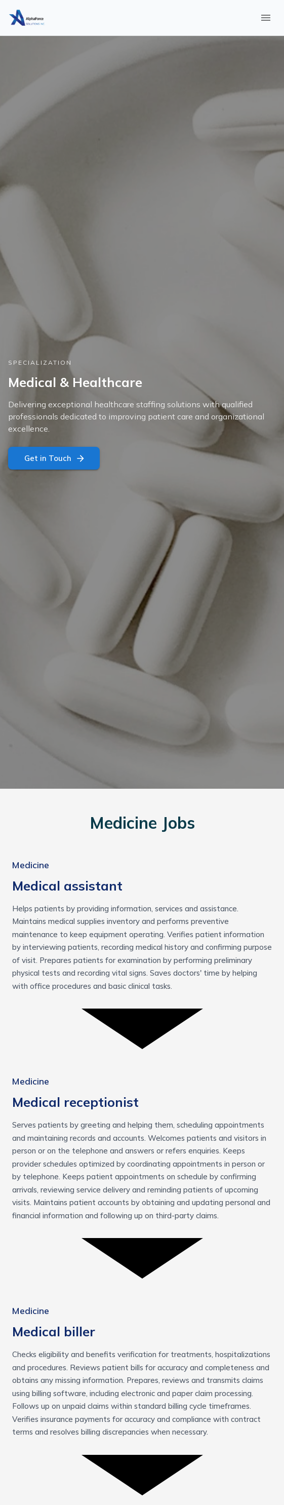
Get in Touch (54, 458)
